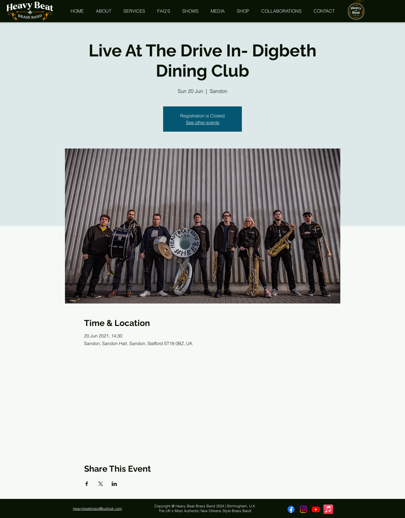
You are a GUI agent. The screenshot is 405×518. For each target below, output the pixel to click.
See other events (202, 122)
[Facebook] (291, 509)
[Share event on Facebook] (86, 484)
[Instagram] (303, 509)
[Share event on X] (100, 484)
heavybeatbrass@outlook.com (97, 508)
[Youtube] (316, 509)
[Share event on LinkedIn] (114, 484)
